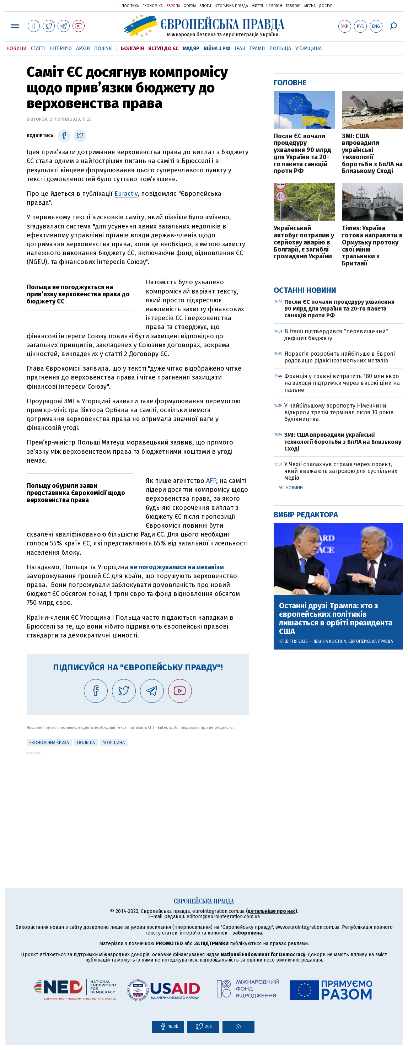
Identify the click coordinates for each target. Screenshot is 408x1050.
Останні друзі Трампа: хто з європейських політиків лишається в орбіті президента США (335, 619)
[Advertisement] (138, 805)
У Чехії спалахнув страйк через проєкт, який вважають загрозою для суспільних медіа (340, 471)
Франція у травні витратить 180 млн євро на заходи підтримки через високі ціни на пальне (342, 383)
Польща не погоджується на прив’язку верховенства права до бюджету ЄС (78, 294)
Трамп (257, 48)
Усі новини (291, 487)
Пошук (103, 48)
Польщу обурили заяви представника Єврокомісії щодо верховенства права (76, 493)
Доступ (326, 6)
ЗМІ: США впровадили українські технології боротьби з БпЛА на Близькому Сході (372, 154)
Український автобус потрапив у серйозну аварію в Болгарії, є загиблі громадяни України (304, 242)
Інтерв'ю (60, 48)
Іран (240, 48)
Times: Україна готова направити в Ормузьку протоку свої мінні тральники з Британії (372, 246)
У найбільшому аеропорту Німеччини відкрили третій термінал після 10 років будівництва (339, 412)
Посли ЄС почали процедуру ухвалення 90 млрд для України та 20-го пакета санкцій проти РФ (302, 154)
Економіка (153, 6)
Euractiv (126, 194)
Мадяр (191, 48)
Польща (280, 48)
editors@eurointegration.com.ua (223, 917)
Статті (38, 48)
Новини (16, 48)
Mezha (310, 6)
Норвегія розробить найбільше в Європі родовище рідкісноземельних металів (339, 357)
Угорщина (308, 48)
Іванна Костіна (330, 641)
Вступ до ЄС (163, 48)
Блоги (205, 6)
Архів (83, 48)
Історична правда (231, 6)
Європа (173, 6)
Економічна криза (49, 742)
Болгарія (132, 48)
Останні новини (305, 290)
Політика (130, 6)
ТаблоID (293, 6)
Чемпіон (274, 6)
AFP (211, 481)
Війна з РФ (217, 48)
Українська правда (94, 5)
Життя (257, 6)
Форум (190, 6)
